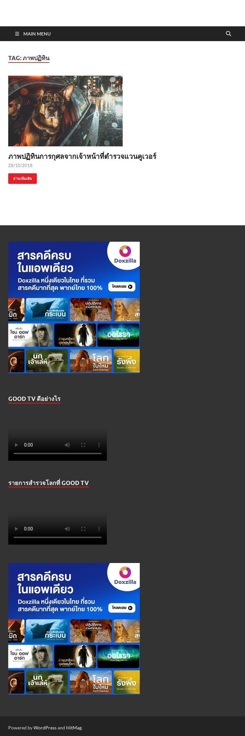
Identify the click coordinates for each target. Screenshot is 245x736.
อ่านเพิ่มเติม (20, 177)
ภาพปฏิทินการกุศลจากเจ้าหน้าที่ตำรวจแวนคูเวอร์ (82, 156)
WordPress (45, 727)
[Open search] (228, 33)
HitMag (74, 727)
